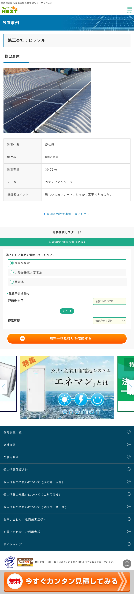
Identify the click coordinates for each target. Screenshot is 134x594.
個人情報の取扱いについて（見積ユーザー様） (35, 507)
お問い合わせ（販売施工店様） (24, 519)
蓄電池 (19, 281)
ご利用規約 (11, 457)
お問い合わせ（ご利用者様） (23, 531)
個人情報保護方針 (15, 469)
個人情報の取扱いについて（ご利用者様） (32, 494)
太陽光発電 (22, 263)
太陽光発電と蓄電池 (28, 272)
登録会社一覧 (12, 432)
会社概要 (9, 444)
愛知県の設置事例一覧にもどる (68, 213)
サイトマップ (12, 544)
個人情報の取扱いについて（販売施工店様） (34, 482)
